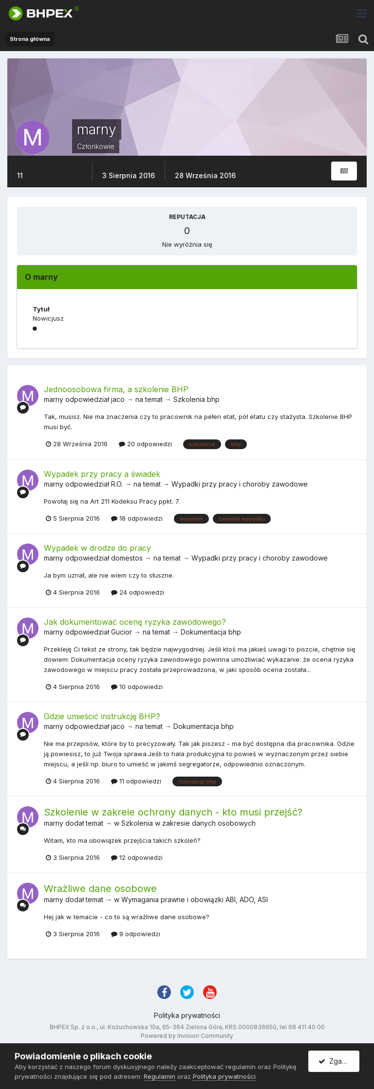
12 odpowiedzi (137, 857)
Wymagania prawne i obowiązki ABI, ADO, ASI (194, 899)
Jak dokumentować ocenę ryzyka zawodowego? (135, 622)
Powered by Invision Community (187, 1035)
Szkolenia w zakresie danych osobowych (188, 823)
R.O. (117, 484)
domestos (127, 558)
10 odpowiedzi (137, 686)
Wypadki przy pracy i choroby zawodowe (239, 484)
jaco (118, 399)
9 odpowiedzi (135, 934)
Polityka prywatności (187, 1015)
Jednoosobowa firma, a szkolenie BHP (116, 389)
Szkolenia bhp (196, 399)
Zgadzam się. (338, 1061)
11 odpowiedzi (136, 781)
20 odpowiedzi (145, 444)
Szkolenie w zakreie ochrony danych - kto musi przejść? (173, 812)
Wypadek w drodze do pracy (97, 548)
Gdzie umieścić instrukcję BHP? (102, 716)
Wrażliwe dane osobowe (100, 888)
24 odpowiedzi (137, 592)
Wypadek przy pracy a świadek (102, 474)
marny (53, 399)
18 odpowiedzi (137, 518)
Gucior (121, 632)
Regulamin (159, 1076)
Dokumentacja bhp (211, 632)
